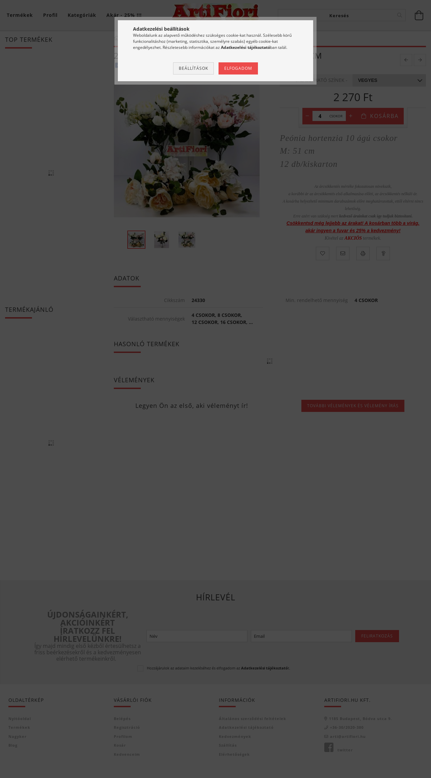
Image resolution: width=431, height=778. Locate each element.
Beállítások (193, 68)
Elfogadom (238, 68)
